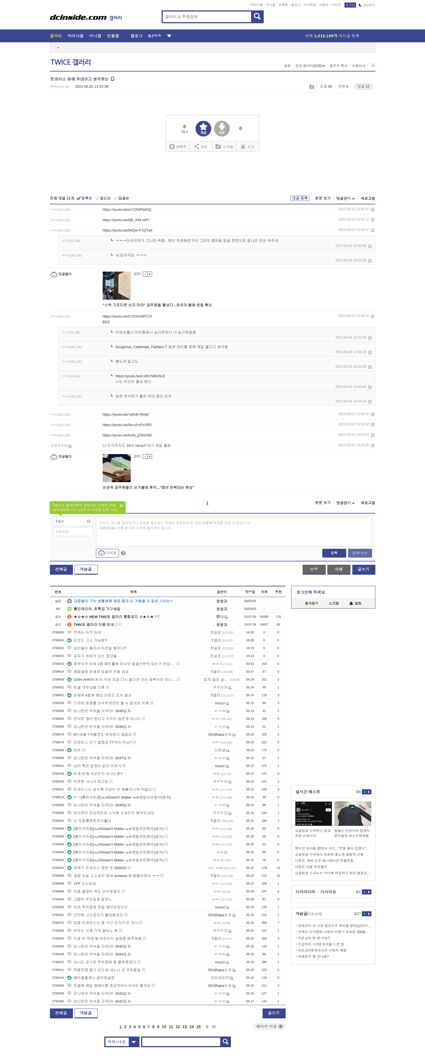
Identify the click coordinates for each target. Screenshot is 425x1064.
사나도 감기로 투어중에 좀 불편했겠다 (101, 962)
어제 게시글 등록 (332, 36)
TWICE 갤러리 (70, 62)
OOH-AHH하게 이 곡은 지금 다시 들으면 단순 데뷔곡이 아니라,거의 (121, 679)
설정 (287, 66)
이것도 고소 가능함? (87, 640)
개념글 (86, 569)
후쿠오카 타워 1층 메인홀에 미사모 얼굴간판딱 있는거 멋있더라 (121, 664)
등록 (334, 553)
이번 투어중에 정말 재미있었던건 (97, 907)
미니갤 (270, 4)
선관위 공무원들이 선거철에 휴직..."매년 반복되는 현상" (148, 487)
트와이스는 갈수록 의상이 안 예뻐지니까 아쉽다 (109, 789)
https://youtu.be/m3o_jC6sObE (127, 435)
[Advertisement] (213, 174)
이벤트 (323, 4)
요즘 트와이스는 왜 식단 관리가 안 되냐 (102, 923)
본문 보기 (323, 198)
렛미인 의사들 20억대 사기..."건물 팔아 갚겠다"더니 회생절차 (333, 848)
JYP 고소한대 (81, 884)
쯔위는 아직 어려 (84, 632)
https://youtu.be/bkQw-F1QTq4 (128, 230)
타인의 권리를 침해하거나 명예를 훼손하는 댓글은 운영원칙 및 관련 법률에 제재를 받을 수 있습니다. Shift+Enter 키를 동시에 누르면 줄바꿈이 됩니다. (175, 525)
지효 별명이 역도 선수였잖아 (93, 891)
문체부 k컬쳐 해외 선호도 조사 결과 (99, 695)
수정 (314, 569)
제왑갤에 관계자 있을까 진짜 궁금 (97, 672)
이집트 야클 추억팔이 (311, 867)
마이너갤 (257, 4)
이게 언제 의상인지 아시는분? (94, 774)
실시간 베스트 (308, 792)
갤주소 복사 (338, 66)
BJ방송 (154, 36)
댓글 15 (363, 86)
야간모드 (367, 5)
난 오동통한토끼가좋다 (89, 821)
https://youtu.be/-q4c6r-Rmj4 (126, 414)
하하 (74, 750)
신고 (247, 146)
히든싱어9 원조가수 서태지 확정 (322, 950)
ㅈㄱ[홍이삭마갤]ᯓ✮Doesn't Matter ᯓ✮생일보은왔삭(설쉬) (119, 797)
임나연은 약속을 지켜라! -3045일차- (99, 946)
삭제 (373, 209)
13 (185, 1026)
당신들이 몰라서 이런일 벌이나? (96, 648)
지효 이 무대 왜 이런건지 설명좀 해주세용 (104, 938)
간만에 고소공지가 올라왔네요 (95, 915)
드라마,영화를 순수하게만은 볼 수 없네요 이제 (108, 703)
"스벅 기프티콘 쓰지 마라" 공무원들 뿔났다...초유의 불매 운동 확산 (157, 305)
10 (164, 1026)
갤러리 (56, 36)
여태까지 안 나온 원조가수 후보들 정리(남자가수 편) (334, 926)
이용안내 (359, 66)
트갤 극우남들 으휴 (86, 687)
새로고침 (368, 198)
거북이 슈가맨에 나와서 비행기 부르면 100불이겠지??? (334, 932)
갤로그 (295, 4)
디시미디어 (305, 892)
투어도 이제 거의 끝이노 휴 (92, 931)
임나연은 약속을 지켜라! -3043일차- (99, 993)
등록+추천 (359, 553)
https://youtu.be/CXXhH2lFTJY (127, 316)
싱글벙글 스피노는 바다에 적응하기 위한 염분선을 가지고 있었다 (333, 873)
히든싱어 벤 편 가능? (314, 938)
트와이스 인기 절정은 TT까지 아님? (99, 742)
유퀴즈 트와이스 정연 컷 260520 (96, 868)
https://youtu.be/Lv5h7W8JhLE (140, 376)
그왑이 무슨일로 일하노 (89, 899)
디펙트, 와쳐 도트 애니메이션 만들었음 (324, 861)
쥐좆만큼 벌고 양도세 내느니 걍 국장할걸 (104, 970)
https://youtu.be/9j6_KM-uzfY (126, 220)
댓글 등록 (300, 198)
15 (198, 1026)
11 (171, 1026)
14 (191, 1026)
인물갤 (283, 4)
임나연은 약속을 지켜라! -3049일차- (99, 711)
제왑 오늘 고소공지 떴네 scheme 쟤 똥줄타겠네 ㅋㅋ (113, 876)
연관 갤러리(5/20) (310, 66)
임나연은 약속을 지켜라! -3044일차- (99, 954)
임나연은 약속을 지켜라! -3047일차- (99, 758)
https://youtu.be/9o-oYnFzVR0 (127, 425)
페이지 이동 (269, 1026)
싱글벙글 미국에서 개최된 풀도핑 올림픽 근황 (329, 855)
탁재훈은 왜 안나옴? (313, 957)
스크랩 (311, 86)
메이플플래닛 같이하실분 (91, 978)
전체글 (61, 569)
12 (178, 1026)
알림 (355, 603)
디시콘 (336, 4)
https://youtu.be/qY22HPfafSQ (127, 209)
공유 (201, 146)
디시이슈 (328, 892)
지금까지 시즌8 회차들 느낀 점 (321, 944)
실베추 (177, 147)
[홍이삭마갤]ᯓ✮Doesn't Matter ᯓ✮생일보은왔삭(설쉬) (115, 829)
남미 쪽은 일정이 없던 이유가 (94, 766)
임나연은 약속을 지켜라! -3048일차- (99, 727)
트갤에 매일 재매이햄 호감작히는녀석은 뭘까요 (108, 986)
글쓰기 (363, 569)
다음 (207, 1027)
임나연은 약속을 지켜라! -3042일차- (99, 1001)
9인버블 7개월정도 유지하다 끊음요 (99, 734)
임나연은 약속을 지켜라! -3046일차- (99, 805)
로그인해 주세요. (311, 592)
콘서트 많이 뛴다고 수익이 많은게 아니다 (104, 719)
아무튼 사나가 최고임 (87, 782)
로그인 (350, 5)
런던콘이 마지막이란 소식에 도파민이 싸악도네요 (110, 813)
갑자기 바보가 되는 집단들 (92, 656)
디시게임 (310, 4)
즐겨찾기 (311, 603)
